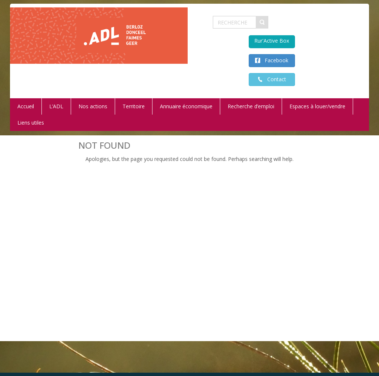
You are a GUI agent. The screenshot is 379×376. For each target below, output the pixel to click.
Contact (274, 79)
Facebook (274, 60)
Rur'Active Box (271, 40)
